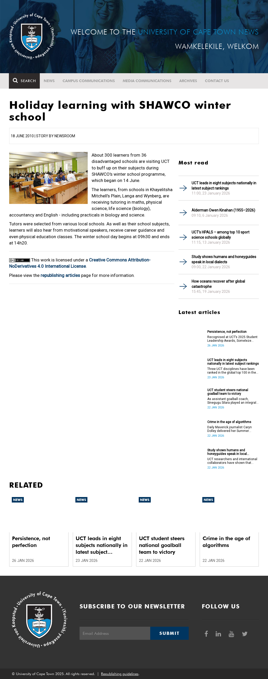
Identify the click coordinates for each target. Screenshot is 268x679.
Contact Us (217, 81)
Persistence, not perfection (227, 332)
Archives (188, 81)
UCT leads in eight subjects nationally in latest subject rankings (224, 185)
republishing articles (60, 275)
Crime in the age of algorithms (229, 422)
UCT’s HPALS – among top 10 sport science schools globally (220, 234)
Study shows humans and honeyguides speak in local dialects (224, 259)
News (49, 81)
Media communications (147, 81)
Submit (169, 633)
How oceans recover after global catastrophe (218, 284)
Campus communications (89, 81)
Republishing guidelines (119, 674)
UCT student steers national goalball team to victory (227, 392)
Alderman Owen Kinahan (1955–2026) (223, 210)
